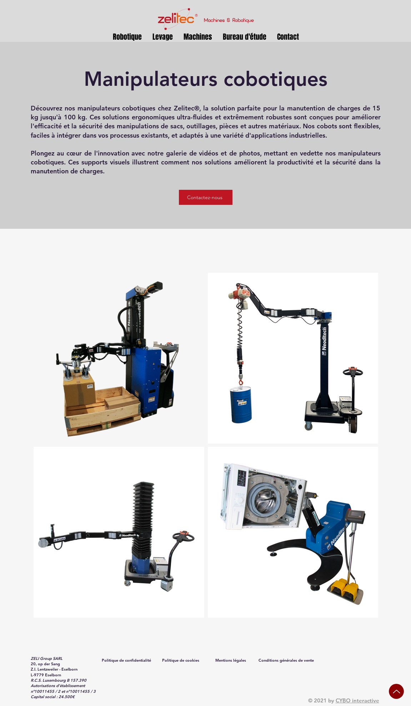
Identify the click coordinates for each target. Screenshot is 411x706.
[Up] (396, 691)
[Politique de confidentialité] (127, 660)
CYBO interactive (357, 700)
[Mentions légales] (231, 660)
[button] (162, 37)
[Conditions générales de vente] (286, 660)
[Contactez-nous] (205, 197)
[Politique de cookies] (181, 660)
